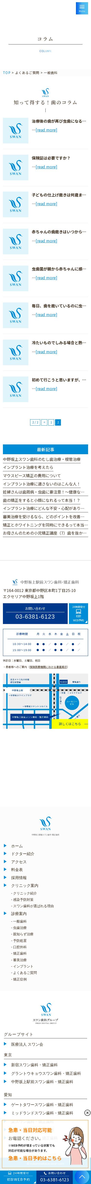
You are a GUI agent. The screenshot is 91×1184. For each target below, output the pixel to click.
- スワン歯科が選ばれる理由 (32, 906)
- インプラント (22, 966)
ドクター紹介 (22, 854)
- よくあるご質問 (24, 973)
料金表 (17, 870)
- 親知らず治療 (22, 934)
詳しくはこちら (70, 723)
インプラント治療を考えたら (28, 467)
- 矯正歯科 (19, 953)
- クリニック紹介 (24, 893)
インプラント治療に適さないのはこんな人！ (42, 484)
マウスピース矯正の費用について (32, 475)
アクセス (19, 862)
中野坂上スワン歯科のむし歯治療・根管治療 (42, 459)
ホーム (17, 846)
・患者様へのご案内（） (36, 667)
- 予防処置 (19, 941)
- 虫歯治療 (19, 928)
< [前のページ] (44, 422)
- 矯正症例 (19, 979)
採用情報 (19, 878)
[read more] (46, 130)
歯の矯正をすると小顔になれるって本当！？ (41, 500)
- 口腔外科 (19, 947)
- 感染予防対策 (22, 900)
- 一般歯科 (19, 921)
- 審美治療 (19, 960)
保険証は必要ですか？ (51, 158)
